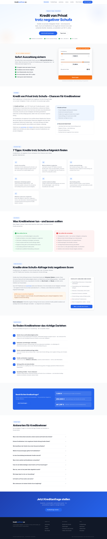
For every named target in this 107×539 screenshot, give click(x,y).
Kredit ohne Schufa (66, 524)
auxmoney (61, 2)
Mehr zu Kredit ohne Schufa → (81, 306)
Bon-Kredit (47, 530)
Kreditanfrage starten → (53, 509)
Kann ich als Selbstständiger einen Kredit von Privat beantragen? (30, 464)
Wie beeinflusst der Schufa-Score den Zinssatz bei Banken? (29, 446)
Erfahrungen (65, 526)
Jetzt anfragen (87, 2)
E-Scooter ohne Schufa (67, 528)
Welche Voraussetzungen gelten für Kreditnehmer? (26, 450)
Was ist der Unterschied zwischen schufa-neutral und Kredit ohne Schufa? (32, 436)
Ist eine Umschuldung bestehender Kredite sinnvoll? (27, 455)
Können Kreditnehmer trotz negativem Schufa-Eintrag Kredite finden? (31, 441)
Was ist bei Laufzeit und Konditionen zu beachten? (26, 460)
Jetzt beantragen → (23, 403)
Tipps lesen (63, 33)
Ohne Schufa (79, 2)
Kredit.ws (21, 2)
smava (66, 2)
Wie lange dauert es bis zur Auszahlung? (24, 474)
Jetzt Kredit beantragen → (48, 33)
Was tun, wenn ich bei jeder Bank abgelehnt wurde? (26, 469)
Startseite (46, 2)
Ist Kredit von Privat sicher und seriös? (23, 479)
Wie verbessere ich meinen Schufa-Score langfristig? (27, 483)
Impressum (82, 526)
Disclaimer (82, 530)
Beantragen (75, 77)
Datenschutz (82, 528)
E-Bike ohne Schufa (66, 530)
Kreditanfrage (54, 2)
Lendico (72, 2)
